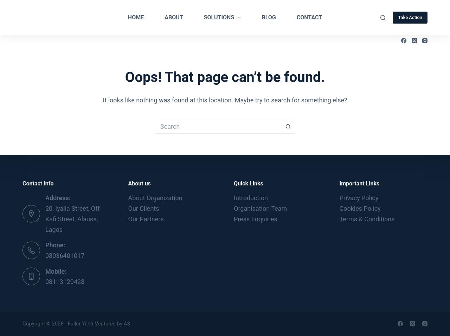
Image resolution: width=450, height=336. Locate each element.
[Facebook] (403, 40)
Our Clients (143, 208)
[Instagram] (425, 40)
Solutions (224, 17)
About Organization (155, 198)
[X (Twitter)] (414, 40)
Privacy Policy (359, 198)
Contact (309, 17)
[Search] (383, 17)
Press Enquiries (255, 218)
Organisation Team (260, 208)
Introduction (251, 198)
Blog (269, 17)
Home (136, 17)
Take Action (410, 17)
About (174, 17)
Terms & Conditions (367, 218)
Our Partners (146, 218)
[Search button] (288, 127)
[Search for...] (218, 127)
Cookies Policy (360, 208)
